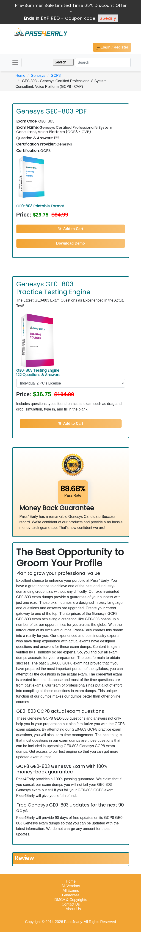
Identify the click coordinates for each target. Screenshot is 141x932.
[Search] (103, 62)
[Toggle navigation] (15, 62)
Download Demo (70, 243)
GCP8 (56, 75)
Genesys (38, 75)
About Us (73, 909)
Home (20, 75)
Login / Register (112, 47)
